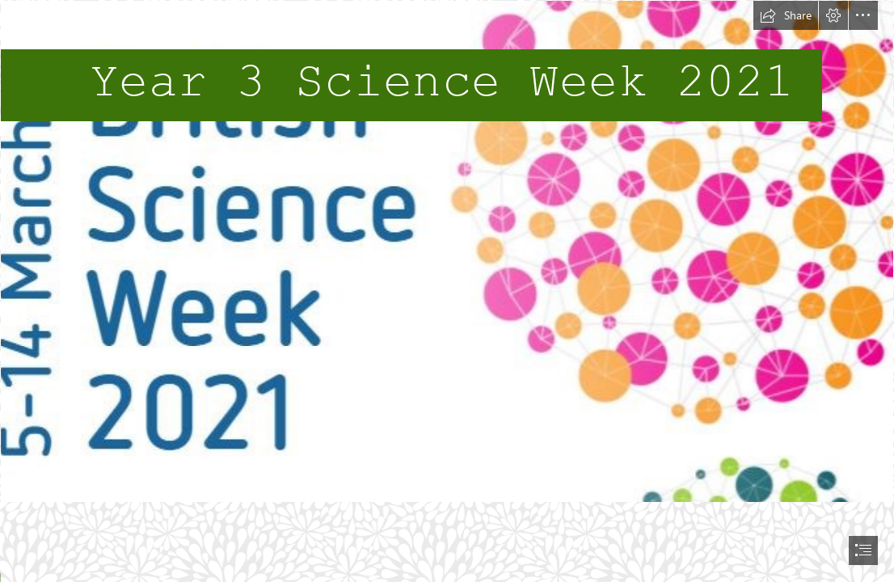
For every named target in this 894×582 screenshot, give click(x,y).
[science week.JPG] (447, 251)
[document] (447, 291)
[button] (785, 15)
